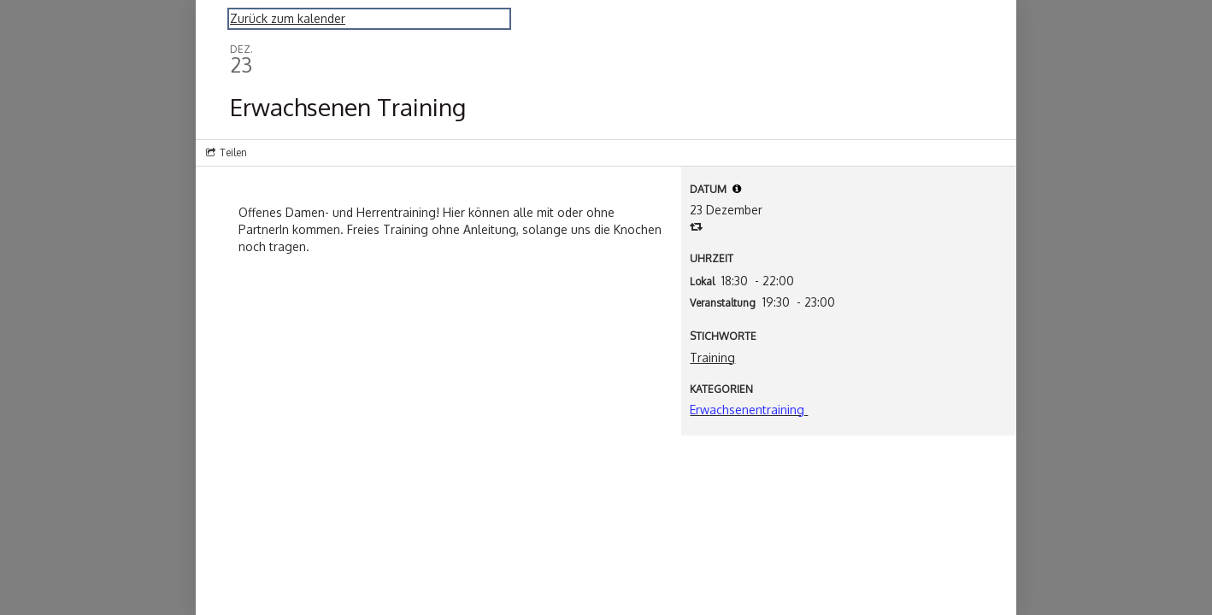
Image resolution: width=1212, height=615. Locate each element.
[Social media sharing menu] (225, 153)
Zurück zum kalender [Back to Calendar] (287, 18)
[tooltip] (736, 189)
